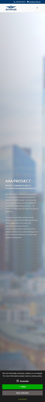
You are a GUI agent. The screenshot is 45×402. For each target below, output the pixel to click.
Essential (22, 381)
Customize (22, 399)
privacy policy (37, 376)
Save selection (22, 393)
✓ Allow (22, 387)
